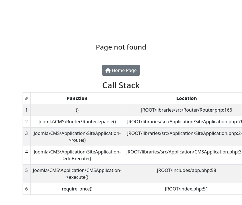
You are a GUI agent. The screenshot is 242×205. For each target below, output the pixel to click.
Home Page (121, 70)
